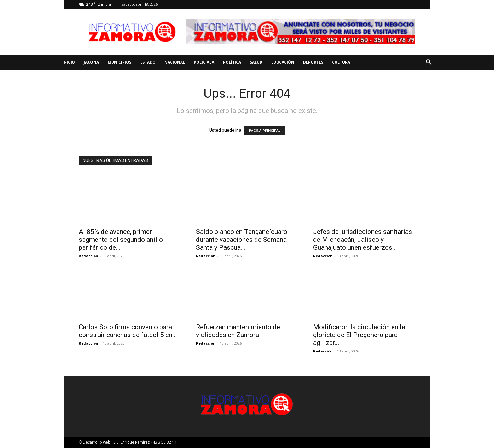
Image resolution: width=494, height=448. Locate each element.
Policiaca (204, 62)
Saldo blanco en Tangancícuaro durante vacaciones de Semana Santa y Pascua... (241, 239)
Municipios (119, 62)
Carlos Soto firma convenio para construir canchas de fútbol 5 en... (128, 331)
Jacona (91, 62)
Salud (256, 62)
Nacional (174, 62)
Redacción (88, 255)
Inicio (68, 62)
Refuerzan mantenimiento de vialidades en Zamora (238, 331)
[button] (428, 63)
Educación (282, 62)
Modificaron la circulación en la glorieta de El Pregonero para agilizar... (359, 334)
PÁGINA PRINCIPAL (264, 131)
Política (232, 62)
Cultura (341, 62)
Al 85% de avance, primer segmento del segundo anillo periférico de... (121, 239)
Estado (148, 62)
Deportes (313, 62)
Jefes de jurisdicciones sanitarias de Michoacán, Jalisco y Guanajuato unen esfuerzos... (363, 239)
